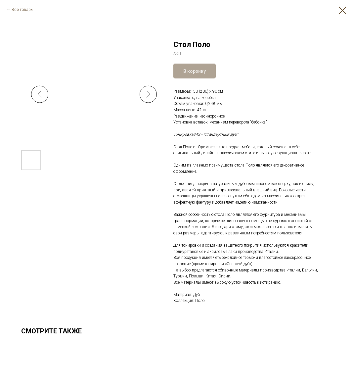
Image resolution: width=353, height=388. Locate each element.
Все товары (22, 9)
